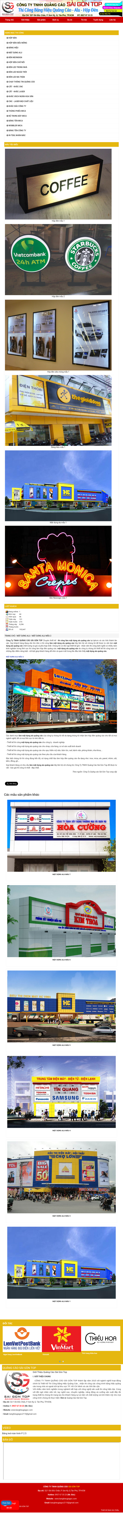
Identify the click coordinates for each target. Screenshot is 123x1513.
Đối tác (7, 1323)
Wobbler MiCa (14, 125)
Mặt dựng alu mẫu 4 (61, 1131)
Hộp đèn (12, 38)
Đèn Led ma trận (16, 77)
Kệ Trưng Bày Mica (17, 116)
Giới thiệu (25, 20)
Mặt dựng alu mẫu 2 (15, 657)
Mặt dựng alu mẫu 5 (61, 1045)
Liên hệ (112, 20)
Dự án (69, 20)
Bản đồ (8, 1439)
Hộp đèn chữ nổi (16, 62)
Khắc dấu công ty (16, 106)
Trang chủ (9, 20)
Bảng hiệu (12, 48)
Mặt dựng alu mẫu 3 (61, 1216)
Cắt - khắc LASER (16, 91)
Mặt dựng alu (14, 53)
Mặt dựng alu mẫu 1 (58, 522)
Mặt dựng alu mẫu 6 (61, 960)
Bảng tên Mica (15, 121)
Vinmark (46, 1354)
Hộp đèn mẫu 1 (58, 221)
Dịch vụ (56, 20)
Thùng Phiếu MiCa (16, 111)
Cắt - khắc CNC (15, 87)
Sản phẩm (41, 20)
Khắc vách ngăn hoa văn (20, 96)
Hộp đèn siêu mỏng (17, 43)
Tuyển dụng (98, 20)
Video (7, 1427)
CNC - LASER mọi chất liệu (20, 101)
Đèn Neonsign (14, 57)
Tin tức (84, 20)
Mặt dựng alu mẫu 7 (61, 874)
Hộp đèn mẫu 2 (58, 296)
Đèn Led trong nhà (17, 67)
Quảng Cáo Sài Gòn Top (19, 1368)
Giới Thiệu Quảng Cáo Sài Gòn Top (50, 1372)
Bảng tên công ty (16, 130)
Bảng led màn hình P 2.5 (14, 1433)
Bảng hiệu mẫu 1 (58, 447)
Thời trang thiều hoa (89, 1353)
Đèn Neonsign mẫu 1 (58, 598)
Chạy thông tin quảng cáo (21, 82)
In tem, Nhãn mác (16, 135)
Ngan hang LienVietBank (12, 1354)
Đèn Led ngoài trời (17, 72)
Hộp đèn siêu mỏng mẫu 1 (58, 372)
